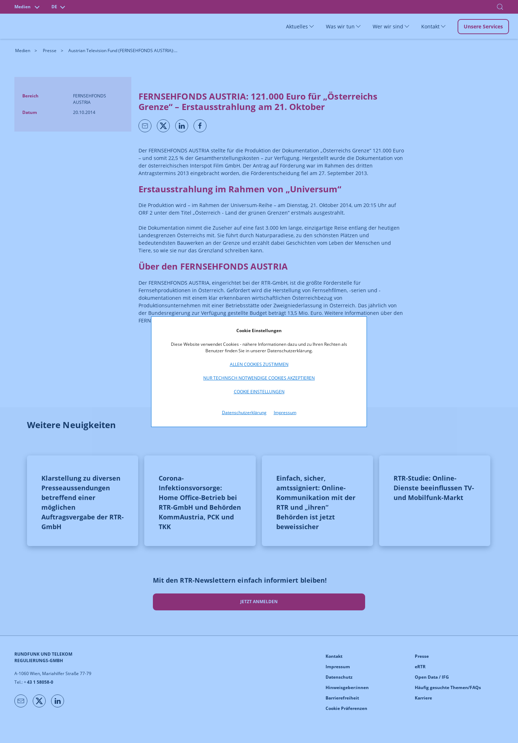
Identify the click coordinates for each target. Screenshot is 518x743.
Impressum (285, 412)
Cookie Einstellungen (259, 392)
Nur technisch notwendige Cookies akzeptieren (259, 378)
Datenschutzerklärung (244, 412)
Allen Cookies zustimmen (259, 364)
